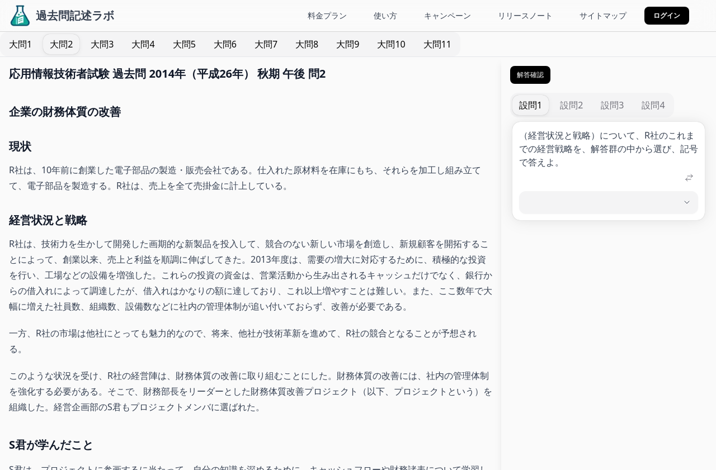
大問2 (61, 44)
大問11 (437, 44)
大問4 (142, 44)
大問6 (225, 44)
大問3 (102, 44)
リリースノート (525, 15)
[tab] (20, 44)
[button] (666, 16)
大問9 (347, 44)
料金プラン (327, 15)
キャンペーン (447, 15)
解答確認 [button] (530, 74)
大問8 (306, 44)
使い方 (385, 15)
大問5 (184, 44)
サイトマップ (603, 15)
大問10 (391, 44)
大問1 (20, 44)
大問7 (266, 44)
